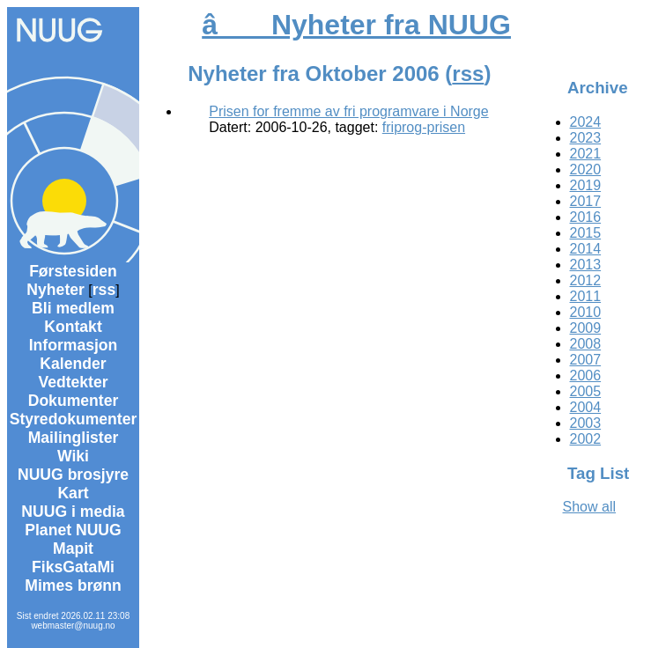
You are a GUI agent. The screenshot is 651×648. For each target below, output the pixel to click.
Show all (589, 506)
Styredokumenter (73, 419)
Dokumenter (73, 400)
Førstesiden (73, 271)
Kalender (73, 363)
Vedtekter (72, 382)
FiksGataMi (73, 567)
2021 (586, 153)
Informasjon (73, 345)
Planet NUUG (73, 530)
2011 (586, 296)
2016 (586, 217)
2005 (586, 391)
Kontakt (73, 326)
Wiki (73, 456)
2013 (586, 264)
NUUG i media (72, 511)
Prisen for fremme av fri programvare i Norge (348, 111)
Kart (72, 493)
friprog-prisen (423, 127)
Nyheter (55, 289)
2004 (586, 407)
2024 (586, 121)
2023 (586, 137)
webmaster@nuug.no (73, 625)
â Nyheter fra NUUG (356, 24)
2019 (586, 185)
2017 (586, 201)
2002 (586, 438)
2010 (586, 312)
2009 (586, 327)
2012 (586, 280)
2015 (586, 232)
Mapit (73, 548)
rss (103, 289)
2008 (586, 343)
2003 (586, 423)
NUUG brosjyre (73, 474)
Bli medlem (73, 308)
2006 (586, 375)
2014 (586, 248)
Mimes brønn (73, 585)
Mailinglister (73, 437)
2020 (586, 169)
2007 (586, 359)
